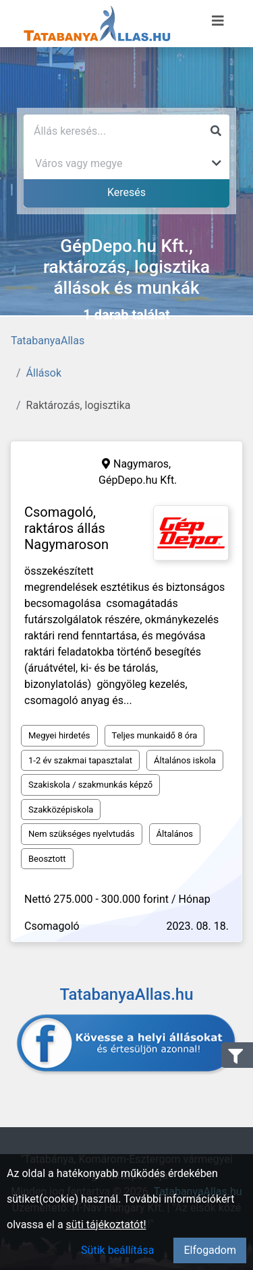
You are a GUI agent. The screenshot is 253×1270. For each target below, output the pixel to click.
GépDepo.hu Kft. (138, 480)
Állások (43, 373)
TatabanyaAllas (47, 340)
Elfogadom (210, 1250)
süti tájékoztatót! (106, 1224)
